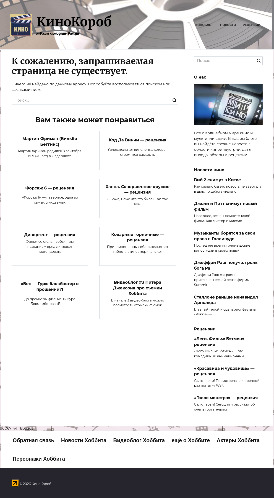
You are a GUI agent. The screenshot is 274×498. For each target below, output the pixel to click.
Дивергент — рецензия (49, 234)
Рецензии (251, 25)
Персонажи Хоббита (39, 459)
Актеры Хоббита (238, 440)
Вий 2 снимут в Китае (217, 179)
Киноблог (204, 25)
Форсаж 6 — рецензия (49, 187)
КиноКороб (74, 22)
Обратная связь (33, 440)
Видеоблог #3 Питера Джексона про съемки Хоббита (137, 288)
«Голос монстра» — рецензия (226, 397)
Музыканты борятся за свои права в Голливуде (225, 236)
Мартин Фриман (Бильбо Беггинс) (49, 141)
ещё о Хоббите (191, 440)
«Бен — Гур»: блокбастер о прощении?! (50, 286)
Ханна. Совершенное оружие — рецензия (138, 189)
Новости (228, 25)
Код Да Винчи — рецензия (137, 140)
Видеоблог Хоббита (139, 440)
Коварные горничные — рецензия (137, 237)
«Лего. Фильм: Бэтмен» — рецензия (222, 341)
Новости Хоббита (84, 440)
